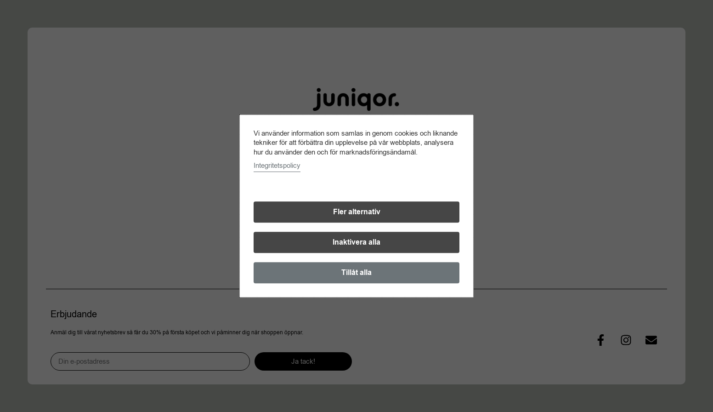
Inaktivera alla (356, 242)
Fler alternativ (356, 212)
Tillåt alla (356, 273)
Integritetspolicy (277, 165)
